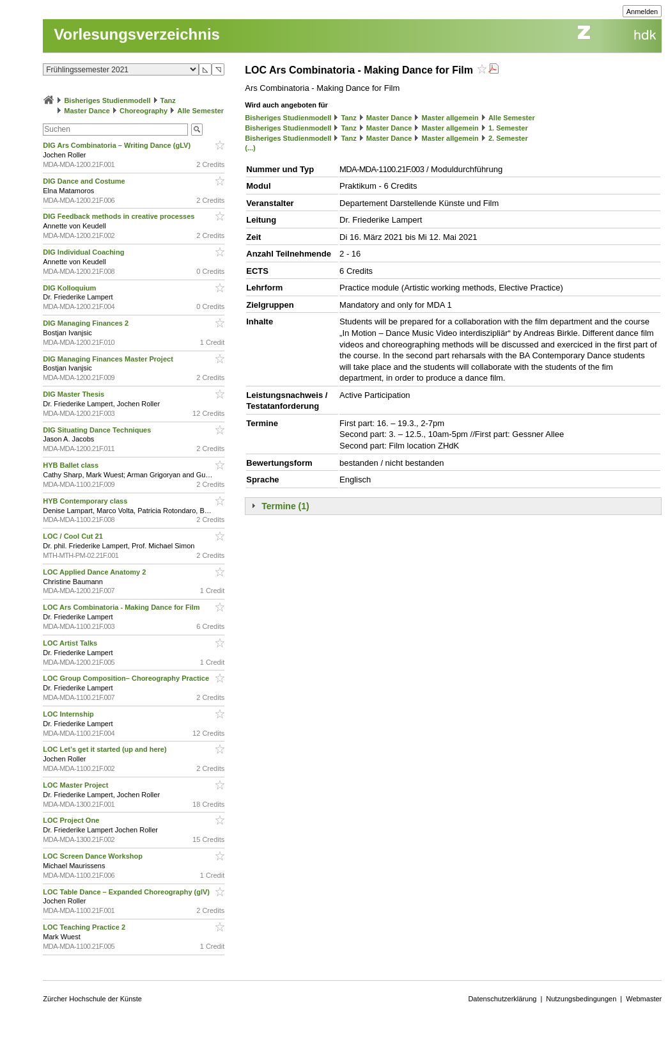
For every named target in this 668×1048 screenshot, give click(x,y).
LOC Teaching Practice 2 (85, 927)
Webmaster (644, 999)
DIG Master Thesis (74, 394)
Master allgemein (450, 118)
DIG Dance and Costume (85, 181)
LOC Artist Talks (71, 643)
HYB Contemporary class (86, 501)
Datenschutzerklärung (502, 999)
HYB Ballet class (71, 465)
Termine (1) (285, 506)
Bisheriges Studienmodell (107, 100)
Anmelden (642, 11)
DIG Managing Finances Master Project (109, 359)
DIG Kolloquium (70, 288)
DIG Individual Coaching (84, 252)
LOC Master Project (76, 785)
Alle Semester (200, 111)
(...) (250, 148)
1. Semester (508, 128)
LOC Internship (69, 714)
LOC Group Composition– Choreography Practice (127, 678)
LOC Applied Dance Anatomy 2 (95, 572)
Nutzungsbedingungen (581, 999)
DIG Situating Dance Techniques (98, 430)
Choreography (143, 111)
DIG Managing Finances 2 (86, 323)
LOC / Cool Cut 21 (74, 536)
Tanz (168, 100)
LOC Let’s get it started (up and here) (105, 749)
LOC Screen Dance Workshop (93, 856)
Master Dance (87, 111)
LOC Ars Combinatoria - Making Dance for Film (122, 607)
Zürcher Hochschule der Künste (92, 999)
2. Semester (508, 138)
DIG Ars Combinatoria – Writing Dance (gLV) (117, 145)
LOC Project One (72, 820)
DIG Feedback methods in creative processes (119, 216)
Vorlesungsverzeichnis (137, 34)
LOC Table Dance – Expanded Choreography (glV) (127, 892)
